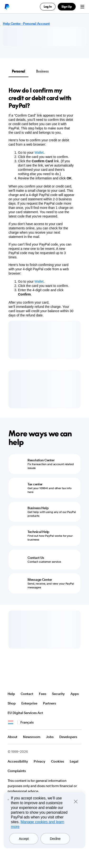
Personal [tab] (18, 71)
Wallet (38, 152)
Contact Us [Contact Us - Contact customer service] (36, 558)
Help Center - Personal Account (26, 23)
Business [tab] (42, 71)
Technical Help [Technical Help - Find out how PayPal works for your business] (38, 532)
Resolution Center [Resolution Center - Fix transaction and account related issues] (41, 460)
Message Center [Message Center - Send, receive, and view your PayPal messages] (40, 579)
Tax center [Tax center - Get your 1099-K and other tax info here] (35, 484)
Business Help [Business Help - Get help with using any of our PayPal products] (38, 508)
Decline (55, 839)
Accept (24, 839)
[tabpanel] (42, 202)
